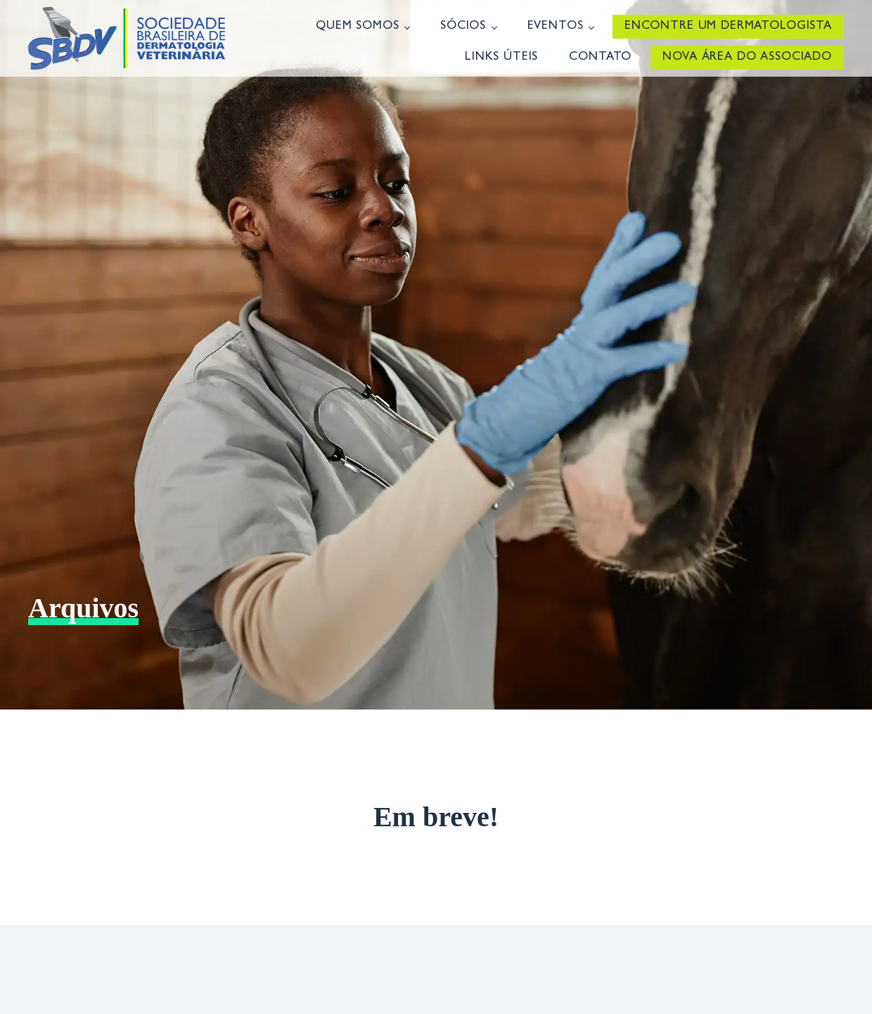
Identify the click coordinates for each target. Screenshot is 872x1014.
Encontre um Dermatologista (728, 26)
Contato (600, 57)
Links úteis (501, 57)
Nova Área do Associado (747, 57)
